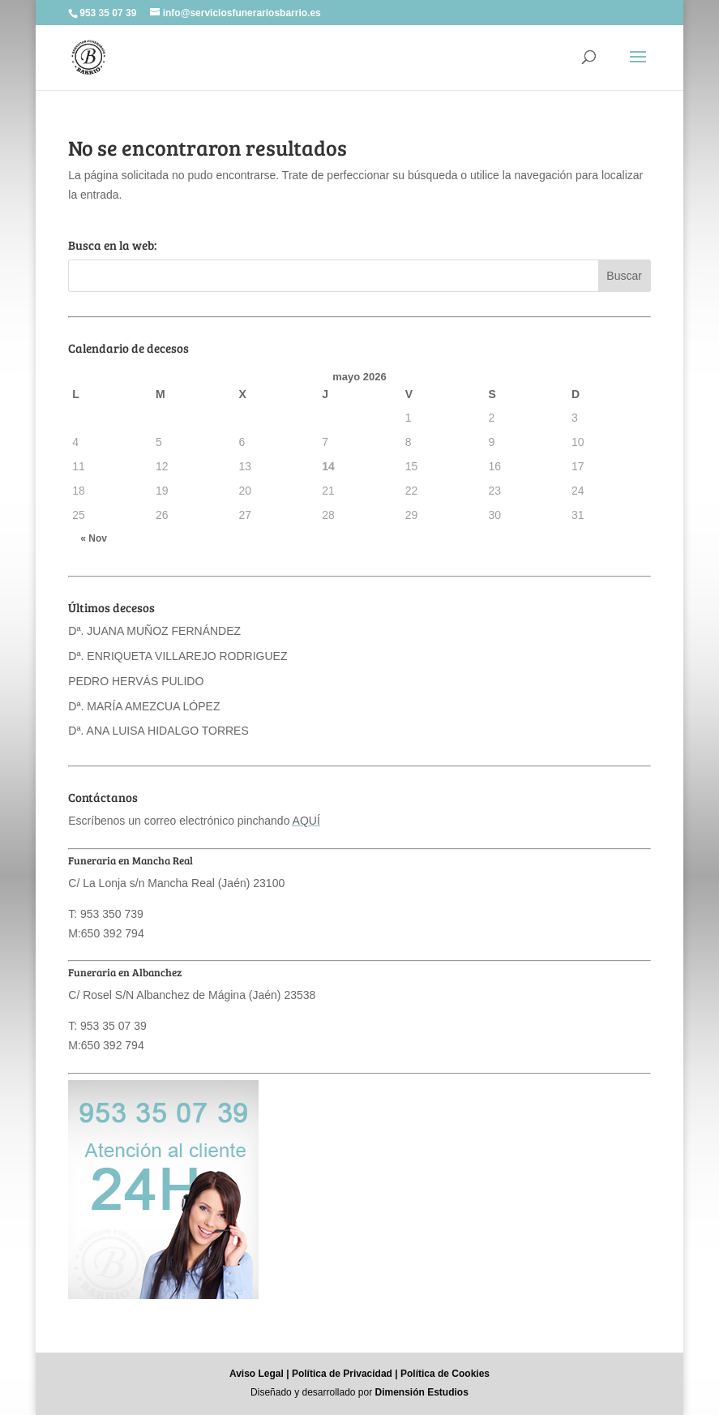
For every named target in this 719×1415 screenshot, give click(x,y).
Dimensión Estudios (422, 1392)
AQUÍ (306, 820)
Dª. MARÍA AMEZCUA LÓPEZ (144, 706)
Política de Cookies (445, 1373)
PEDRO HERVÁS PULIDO (135, 681)
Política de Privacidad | (345, 1373)
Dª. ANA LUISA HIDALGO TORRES (158, 730)
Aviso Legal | (259, 1373)
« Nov (93, 538)
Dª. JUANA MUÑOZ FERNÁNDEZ (154, 630)
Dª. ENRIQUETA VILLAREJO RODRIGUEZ (177, 656)
